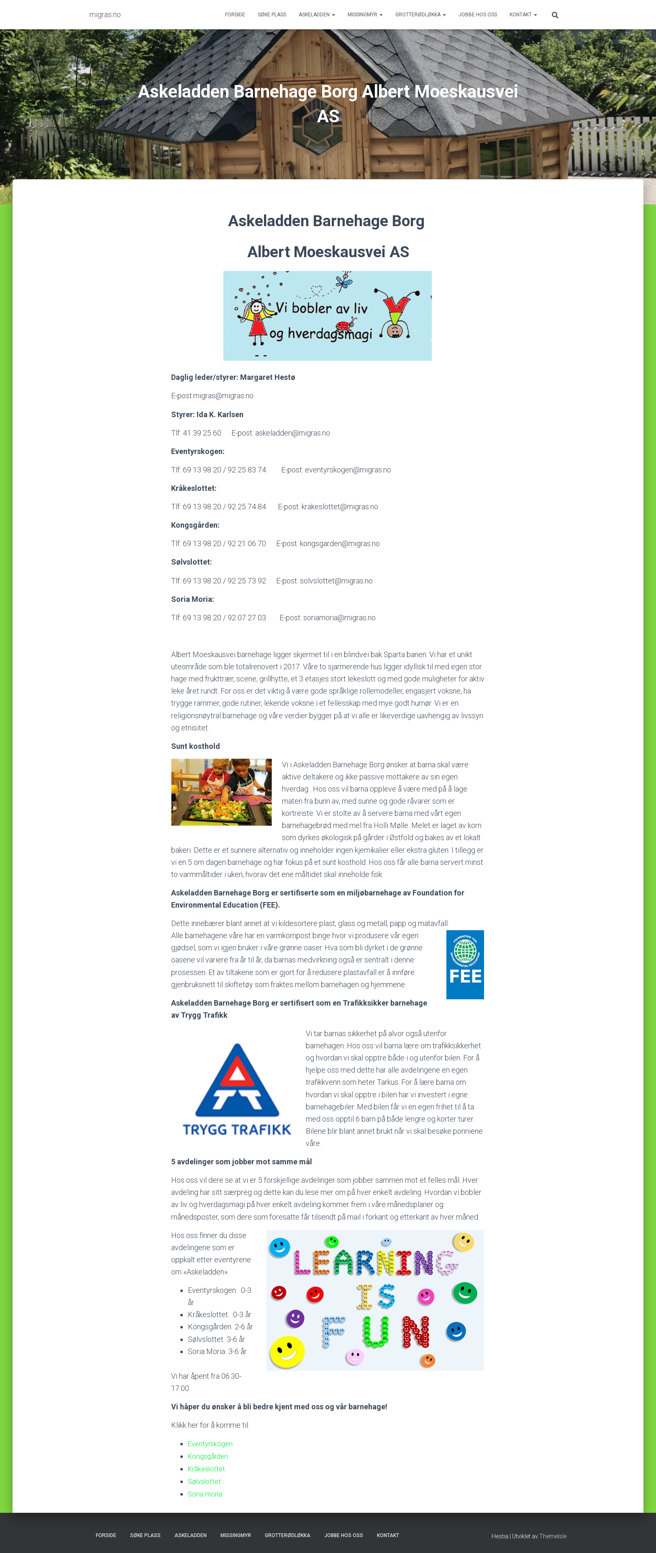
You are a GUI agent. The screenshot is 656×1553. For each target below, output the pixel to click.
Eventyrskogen (212, 1443)
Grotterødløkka (420, 15)
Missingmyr (365, 15)
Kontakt (523, 15)
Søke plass (272, 15)
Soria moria (206, 1492)
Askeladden (317, 15)
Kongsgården (209, 1455)
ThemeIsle (552, 1534)
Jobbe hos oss (478, 15)
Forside (235, 15)
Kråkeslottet (208, 1467)
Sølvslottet (205, 1480)
